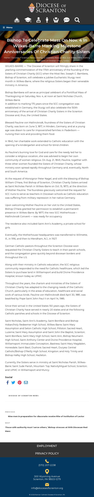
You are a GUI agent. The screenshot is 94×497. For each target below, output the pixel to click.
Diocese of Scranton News (23, 58)
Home (7, 58)
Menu (7, 27)
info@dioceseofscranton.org (47, 488)
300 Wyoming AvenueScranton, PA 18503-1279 (47, 478)
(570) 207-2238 (47, 465)
